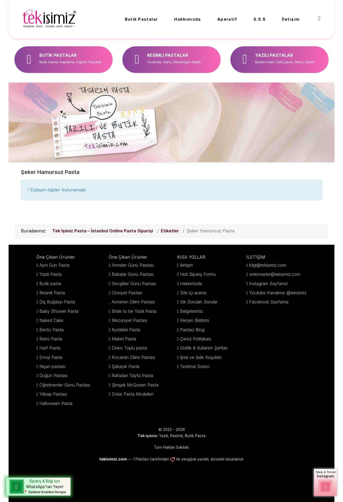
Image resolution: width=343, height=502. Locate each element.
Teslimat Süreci (195, 366)
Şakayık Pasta (125, 366)
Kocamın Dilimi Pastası (133, 357)
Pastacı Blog (192, 329)
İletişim (186, 265)
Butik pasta (50, 283)
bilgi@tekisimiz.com (267, 265)
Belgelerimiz (191, 311)
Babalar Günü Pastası (133, 274)
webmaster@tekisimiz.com (274, 274)
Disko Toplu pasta (129, 348)
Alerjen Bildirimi (194, 320)
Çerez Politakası (195, 338)
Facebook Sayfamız (269, 301)
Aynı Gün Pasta (54, 265)
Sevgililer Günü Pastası (134, 283)
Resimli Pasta (52, 292)
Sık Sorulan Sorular (199, 301)
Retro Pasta (50, 338)
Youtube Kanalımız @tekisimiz (278, 292)
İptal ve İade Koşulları (200, 357)
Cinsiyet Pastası (127, 292)
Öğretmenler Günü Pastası (64, 385)
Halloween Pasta (55, 403)
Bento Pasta (51, 329)
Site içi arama (193, 292)
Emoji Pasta (50, 357)
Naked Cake (51, 320)
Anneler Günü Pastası (133, 265)
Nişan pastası (52, 366)
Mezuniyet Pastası (129, 320)
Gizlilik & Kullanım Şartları (204, 348)
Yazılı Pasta (50, 274)
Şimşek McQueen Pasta (135, 385)
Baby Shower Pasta (59, 311)
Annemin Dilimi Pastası (133, 301)
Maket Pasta (124, 338)
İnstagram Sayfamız (268, 283)
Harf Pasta (49, 348)
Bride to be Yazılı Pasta (134, 311)
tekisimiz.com (113, 459)
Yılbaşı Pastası (53, 394)
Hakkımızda (191, 283)
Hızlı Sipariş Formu (198, 274)
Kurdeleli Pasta (126, 329)
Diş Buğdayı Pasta (57, 301)
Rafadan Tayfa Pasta (132, 375)
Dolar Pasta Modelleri (132, 394)
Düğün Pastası (53, 375)
